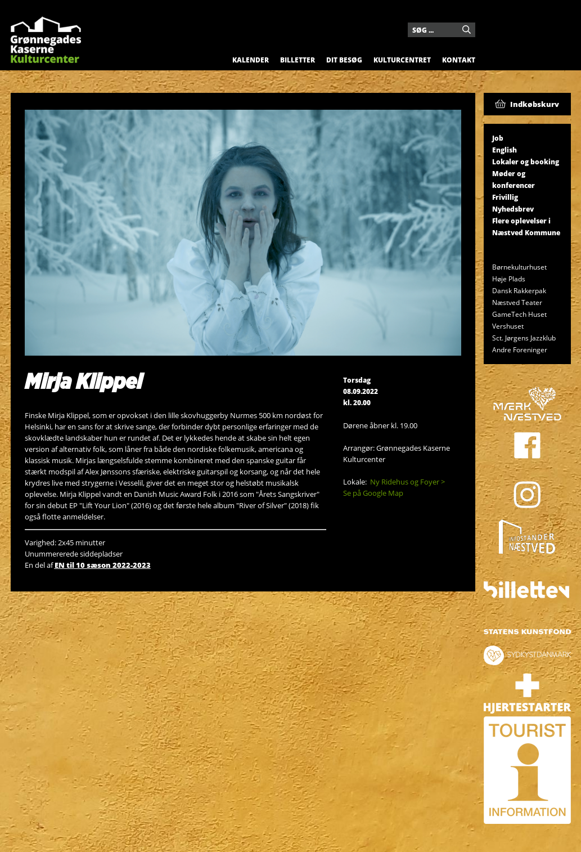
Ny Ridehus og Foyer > (407, 482)
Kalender (250, 60)
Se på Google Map (373, 493)
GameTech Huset (519, 314)
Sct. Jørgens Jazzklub (524, 338)
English (504, 150)
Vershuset (508, 326)
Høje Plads (508, 279)
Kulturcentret (402, 60)
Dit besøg (344, 60)
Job (497, 138)
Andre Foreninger (519, 350)
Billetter (297, 60)
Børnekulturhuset (519, 267)
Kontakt (458, 60)
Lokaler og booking (525, 162)
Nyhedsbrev (513, 209)
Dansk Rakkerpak (519, 290)
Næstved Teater (517, 302)
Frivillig (505, 197)
